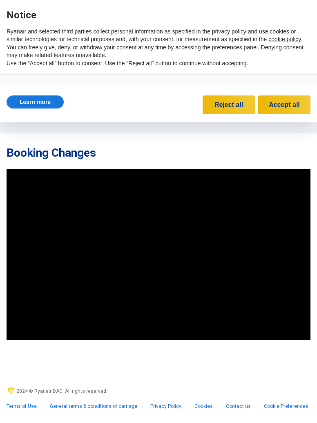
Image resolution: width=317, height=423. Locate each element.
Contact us (238, 406)
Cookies (203, 406)
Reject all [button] (228, 104)
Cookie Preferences (286, 406)
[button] (35, 102)
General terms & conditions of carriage (93, 406)
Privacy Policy (165, 406)
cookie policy (284, 39)
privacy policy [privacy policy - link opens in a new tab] (229, 31)
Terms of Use (22, 406)
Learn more (35, 102)
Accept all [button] (284, 104)
